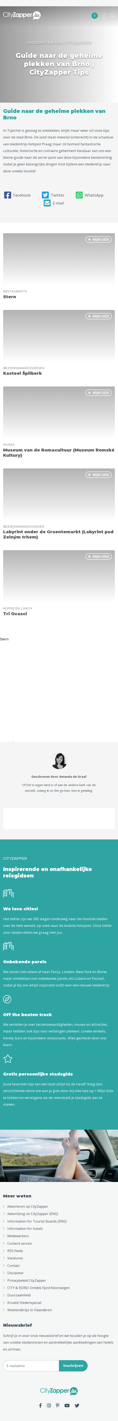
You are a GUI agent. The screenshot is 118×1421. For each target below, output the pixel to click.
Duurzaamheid (19, 1295)
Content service (19, 1243)
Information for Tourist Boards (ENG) (37, 1221)
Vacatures (15, 1258)
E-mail (54, 203)
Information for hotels (25, 1228)
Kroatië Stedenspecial (24, 1302)
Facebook (17, 195)
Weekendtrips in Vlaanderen (29, 1310)
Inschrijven (73, 1366)
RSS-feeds (15, 1250)
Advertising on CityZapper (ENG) (32, 1213)
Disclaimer (15, 1273)
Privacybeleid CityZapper (26, 1280)
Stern (4, 639)
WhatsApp (90, 195)
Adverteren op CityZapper (27, 1206)
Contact (13, 1265)
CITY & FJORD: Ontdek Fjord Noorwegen (38, 1287)
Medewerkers (18, 1236)
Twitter (53, 195)
